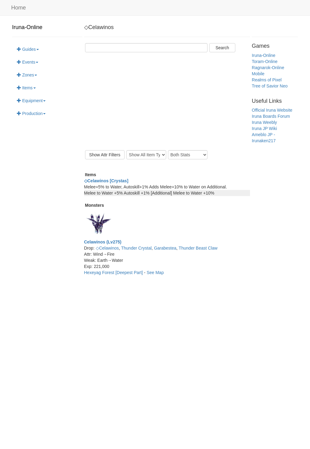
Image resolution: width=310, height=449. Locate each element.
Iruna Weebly (264, 122)
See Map (155, 272)
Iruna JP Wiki (264, 128)
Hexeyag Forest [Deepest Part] (114, 272)
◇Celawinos (107, 248)
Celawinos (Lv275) (102, 241)
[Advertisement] (167, 101)
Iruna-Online (27, 27)
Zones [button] (27, 74)
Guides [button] (28, 49)
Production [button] (31, 113)
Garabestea (165, 248)
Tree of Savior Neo (270, 85)
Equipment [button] (31, 100)
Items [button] (26, 87)
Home (18, 8)
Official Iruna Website (272, 110)
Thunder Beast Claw (198, 248)
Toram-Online (265, 61)
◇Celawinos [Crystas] (106, 180)
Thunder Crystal (136, 248)
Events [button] (28, 62)
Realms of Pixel (267, 79)
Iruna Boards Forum (271, 116)
